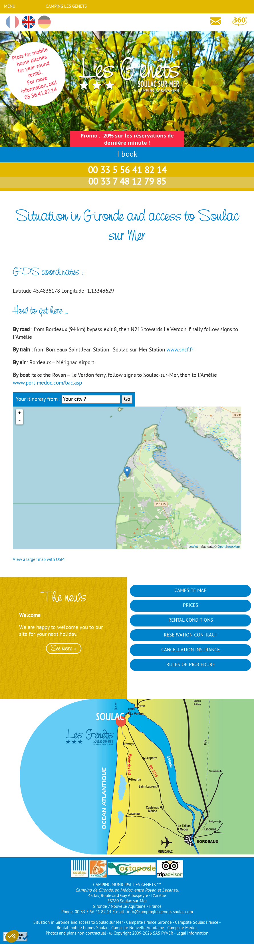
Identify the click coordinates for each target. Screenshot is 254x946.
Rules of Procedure (190, 665)
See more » (64, 648)
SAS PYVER (163, 933)
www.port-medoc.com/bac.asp (47, 383)
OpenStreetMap (228, 546)
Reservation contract (190, 635)
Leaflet (193, 546)
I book (127, 154)
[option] (63, 648)
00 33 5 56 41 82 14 (127, 171)
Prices (190, 606)
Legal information (192, 933)
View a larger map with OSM (38, 560)
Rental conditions (190, 620)
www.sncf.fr (179, 350)
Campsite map (190, 591)
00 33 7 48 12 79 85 (127, 182)
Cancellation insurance (190, 650)
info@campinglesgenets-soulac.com (160, 912)
